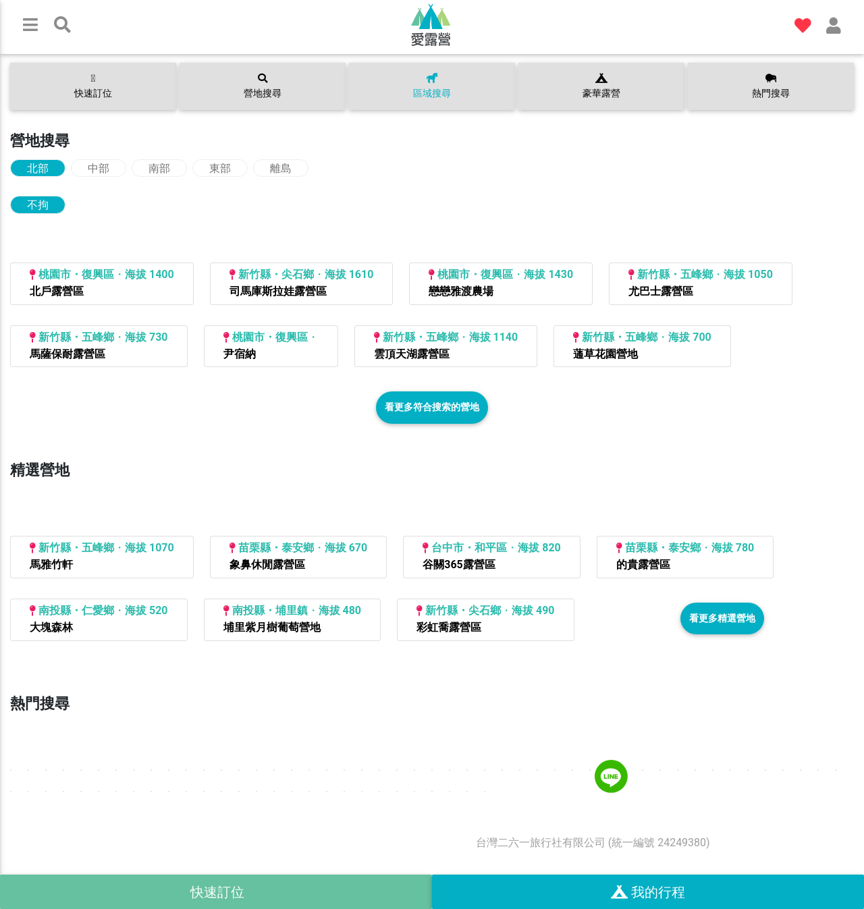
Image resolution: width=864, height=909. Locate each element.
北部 (38, 168)
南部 (159, 168)
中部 (98, 168)
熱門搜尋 (771, 86)
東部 (220, 168)
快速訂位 (93, 86)
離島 (281, 168)
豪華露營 (601, 86)
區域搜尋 (432, 86)
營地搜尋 (262, 86)
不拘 (38, 204)
